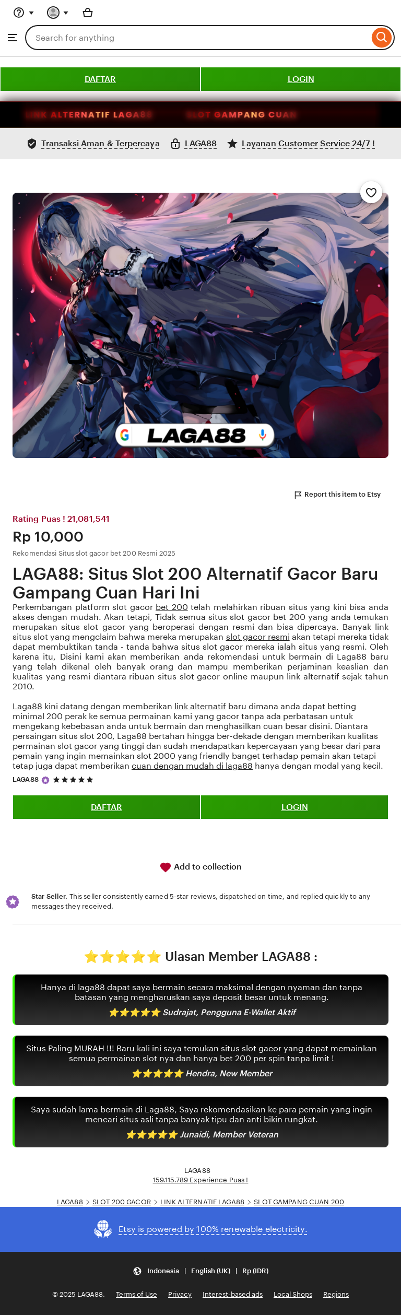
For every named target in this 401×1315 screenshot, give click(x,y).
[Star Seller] (45, 780)
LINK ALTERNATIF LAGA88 (119, 115)
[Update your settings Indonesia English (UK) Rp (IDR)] (200, 1271)
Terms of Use (136, 1294)
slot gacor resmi (258, 637)
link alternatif (200, 706)
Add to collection (200, 867)
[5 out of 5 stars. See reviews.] (74, 779)
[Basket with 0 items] (87, 12)
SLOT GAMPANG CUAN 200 (299, 1202)
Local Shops (293, 1294)
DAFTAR (100, 79)
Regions (336, 1294)
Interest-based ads (233, 1294)
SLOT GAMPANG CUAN (272, 115)
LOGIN (301, 79)
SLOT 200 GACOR (121, 1202)
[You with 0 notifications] (58, 12)
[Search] (382, 37)
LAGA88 (26, 779)
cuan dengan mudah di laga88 (192, 766)
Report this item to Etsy (337, 495)
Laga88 (27, 706)
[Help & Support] (23, 12)
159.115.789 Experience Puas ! (201, 1180)
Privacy (180, 1294)
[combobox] (197, 37)
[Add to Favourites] (371, 192)
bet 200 (172, 607)
